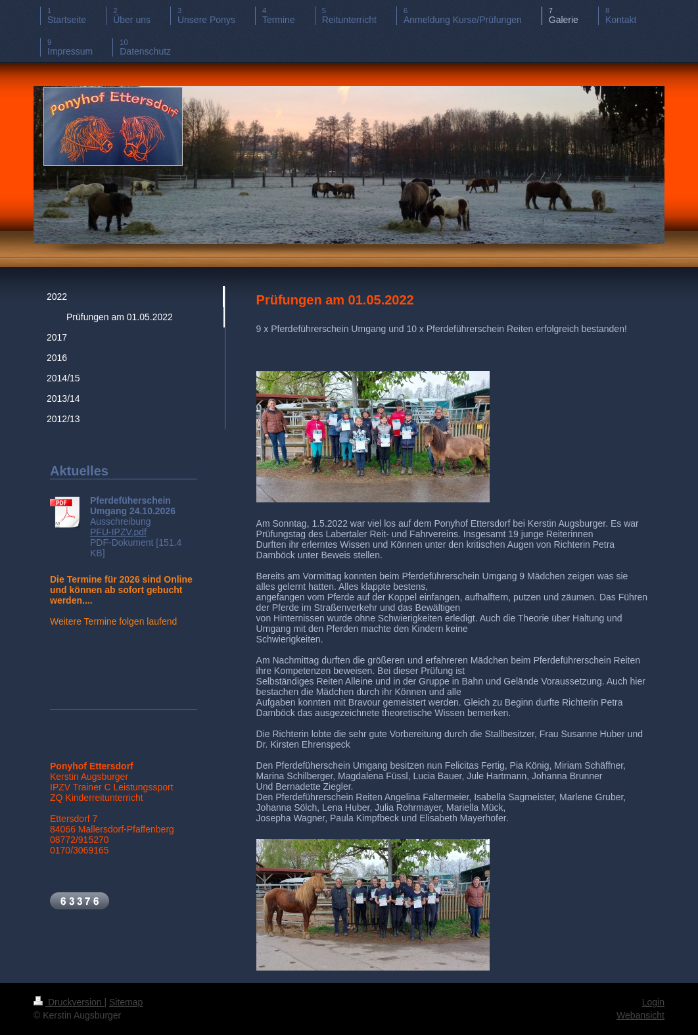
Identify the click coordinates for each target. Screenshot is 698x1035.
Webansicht (640, 1015)
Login (653, 1002)
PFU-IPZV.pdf (118, 532)
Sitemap (126, 1002)
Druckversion (69, 1002)
